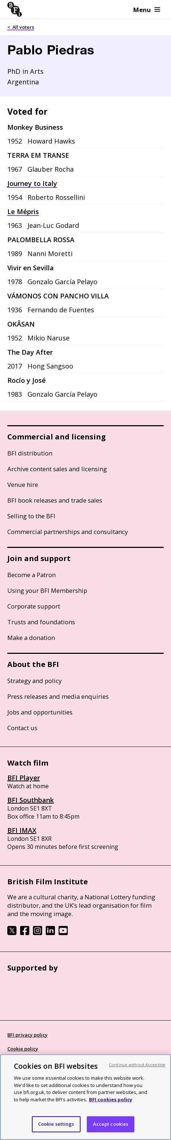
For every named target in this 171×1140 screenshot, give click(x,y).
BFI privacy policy (27, 1035)
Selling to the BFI (31, 516)
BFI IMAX (21, 830)
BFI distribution (29, 453)
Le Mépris (23, 211)
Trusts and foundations (41, 622)
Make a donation (31, 637)
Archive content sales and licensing (57, 469)
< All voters (20, 27)
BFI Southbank (30, 800)
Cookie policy (22, 1048)
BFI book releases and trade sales (54, 500)
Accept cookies (111, 1124)
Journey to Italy (32, 183)
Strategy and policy (34, 680)
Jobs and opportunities (40, 712)
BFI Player (23, 777)
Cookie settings (56, 1124)
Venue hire (22, 484)
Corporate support (33, 606)
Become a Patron (31, 575)
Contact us (22, 728)
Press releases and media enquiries (58, 696)
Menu (146, 9)
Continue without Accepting (137, 1064)
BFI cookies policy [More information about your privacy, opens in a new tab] (110, 1099)
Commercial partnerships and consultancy (67, 531)
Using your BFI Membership (47, 590)
